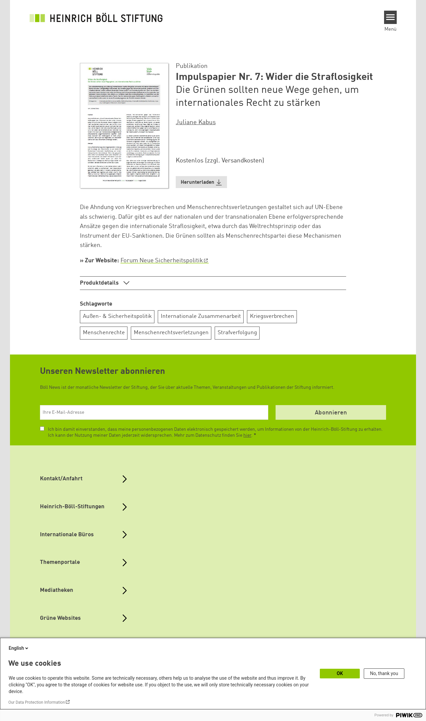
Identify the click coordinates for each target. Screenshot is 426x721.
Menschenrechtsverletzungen (171, 333)
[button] (201, 182)
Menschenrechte (104, 333)
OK (340, 673)
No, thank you (384, 673)
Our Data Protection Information (36, 702)
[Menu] (390, 17)
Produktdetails (100, 283)
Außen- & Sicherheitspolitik (117, 316)
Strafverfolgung (237, 333)
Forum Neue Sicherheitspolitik (161, 261)
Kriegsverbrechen (272, 316)
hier (247, 435)
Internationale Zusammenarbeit (201, 316)
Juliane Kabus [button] (196, 122)
